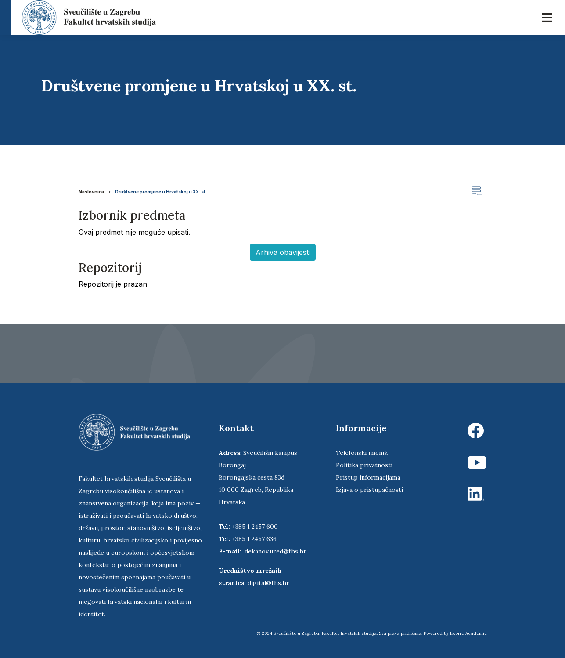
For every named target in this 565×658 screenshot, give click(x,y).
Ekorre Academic (468, 633)
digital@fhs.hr (268, 583)
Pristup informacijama (368, 477)
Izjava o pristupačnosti (369, 490)
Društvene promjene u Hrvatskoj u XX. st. (161, 191)
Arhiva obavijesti (283, 252)
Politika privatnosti (364, 465)
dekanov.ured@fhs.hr (275, 551)
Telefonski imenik (362, 453)
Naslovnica (91, 191)
